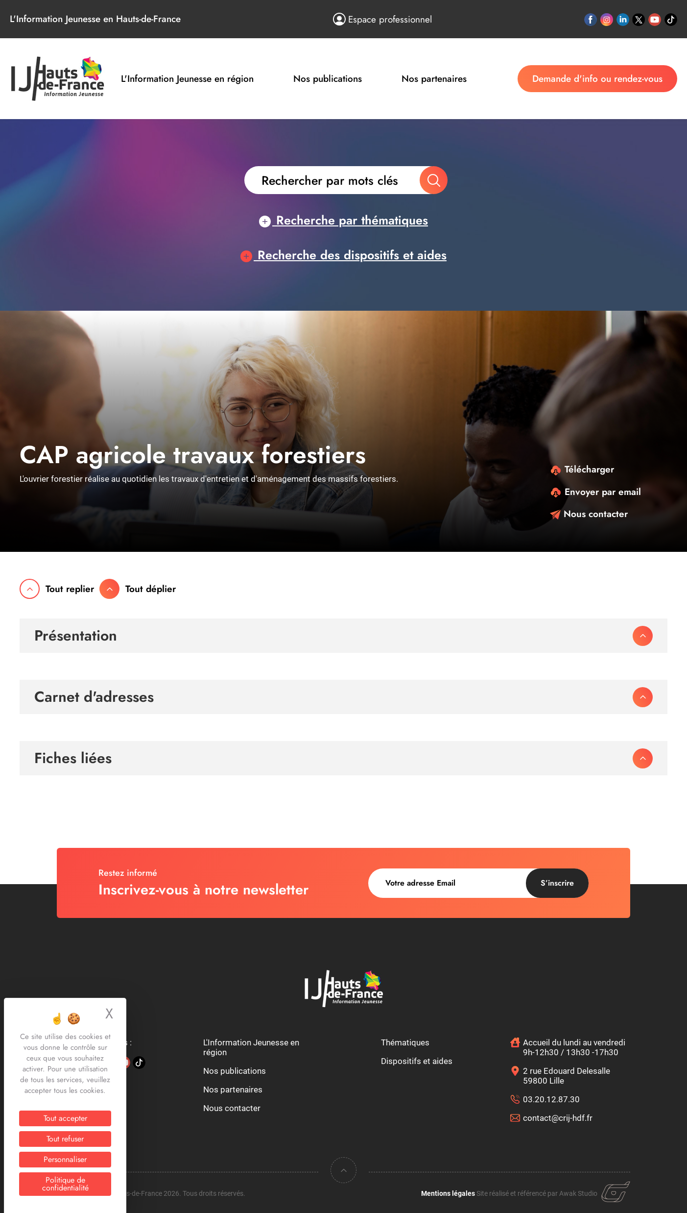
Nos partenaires (434, 78)
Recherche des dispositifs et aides (343, 255)
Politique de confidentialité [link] (65, 1183)
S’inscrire (557, 883)
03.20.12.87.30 (551, 1099)
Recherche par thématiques (343, 220)
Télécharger (582, 469)
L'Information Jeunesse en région (187, 78)
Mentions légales (448, 1193)
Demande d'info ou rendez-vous (597, 78)
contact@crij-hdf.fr (557, 1118)
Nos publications (327, 78)
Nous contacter (589, 513)
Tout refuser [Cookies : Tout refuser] (65, 1138)
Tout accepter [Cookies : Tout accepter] (65, 1118)
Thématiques (405, 1042)
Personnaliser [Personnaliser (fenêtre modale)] (65, 1159)
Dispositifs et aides (416, 1061)
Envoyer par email (595, 491)
